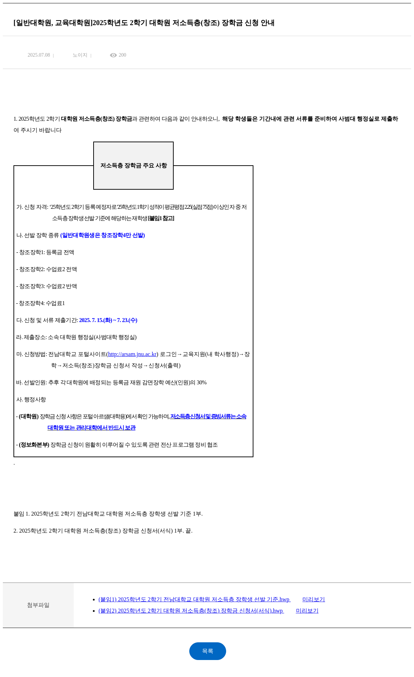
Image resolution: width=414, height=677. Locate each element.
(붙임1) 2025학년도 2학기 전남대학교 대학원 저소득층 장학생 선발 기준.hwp (195, 599)
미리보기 (313, 599)
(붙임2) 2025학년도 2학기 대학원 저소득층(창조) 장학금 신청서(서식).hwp (191, 611)
